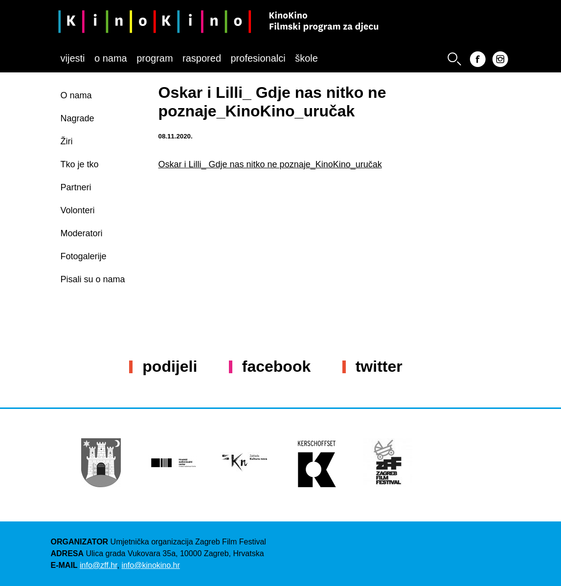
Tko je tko (80, 164)
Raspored (201, 58)
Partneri (76, 187)
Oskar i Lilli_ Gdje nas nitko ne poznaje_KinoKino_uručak (270, 164)
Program (154, 58)
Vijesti (73, 58)
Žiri (67, 141)
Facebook (276, 366)
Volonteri (78, 210)
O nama (110, 58)
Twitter (379, 366)
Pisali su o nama (93, 279)
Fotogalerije (84, 256)
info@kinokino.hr (150, 565)
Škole (306, 58)
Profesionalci (257, 58)
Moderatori (82, 233)
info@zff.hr (98, 565)
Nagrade (77, 118)
